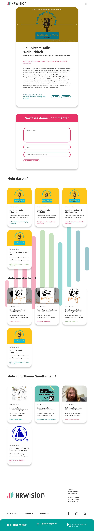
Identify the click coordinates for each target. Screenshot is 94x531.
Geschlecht (26, 97)
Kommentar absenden (31, 160)
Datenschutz (12, 513)
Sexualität (39, 95)
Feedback (66, 96)
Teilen (55, 96)
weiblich (33, 95)
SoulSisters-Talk (44, 69)
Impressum (44, 513)
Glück (43, 97)
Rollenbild (26, 98)
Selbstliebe (33, 97)
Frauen (39, 97)
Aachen (57, 61)
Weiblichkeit (26, 95)
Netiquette (28, 513)
